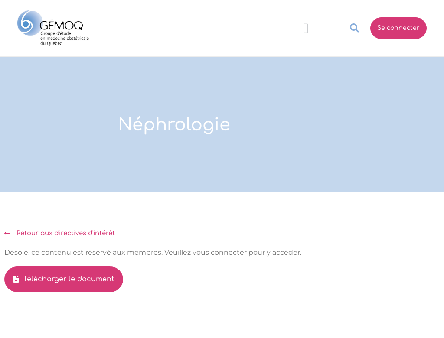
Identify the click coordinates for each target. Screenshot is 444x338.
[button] (306, 28)
